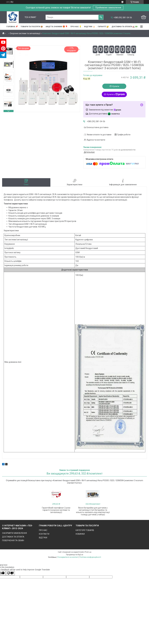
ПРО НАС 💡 (75, 26)
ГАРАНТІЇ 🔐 (103, 26)
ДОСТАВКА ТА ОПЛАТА (13, 537)
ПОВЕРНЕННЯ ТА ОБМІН (13, 540)
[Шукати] (100, 17)
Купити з (116, 94)
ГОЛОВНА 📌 (12, 26)
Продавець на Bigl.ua (74, 555)
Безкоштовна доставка (97, 127)
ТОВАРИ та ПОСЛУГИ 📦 (32, 26)
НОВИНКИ (80, 534)
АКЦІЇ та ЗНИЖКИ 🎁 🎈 (57, 26)
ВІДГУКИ (43, 537)
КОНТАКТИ (44, 534)
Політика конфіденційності (90, 557)
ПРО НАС (43, 530)
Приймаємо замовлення (108, 7)
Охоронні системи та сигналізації (25, 33)
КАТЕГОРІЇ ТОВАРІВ (85, 530)
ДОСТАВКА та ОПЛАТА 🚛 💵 (124, 26)
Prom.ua (88, 552)
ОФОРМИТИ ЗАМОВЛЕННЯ (14, 533)
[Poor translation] (10, 573)
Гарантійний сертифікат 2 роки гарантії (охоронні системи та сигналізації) (56, 510)
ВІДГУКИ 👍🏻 (89, 26)
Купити (115, 86)
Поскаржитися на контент (67, 557)
